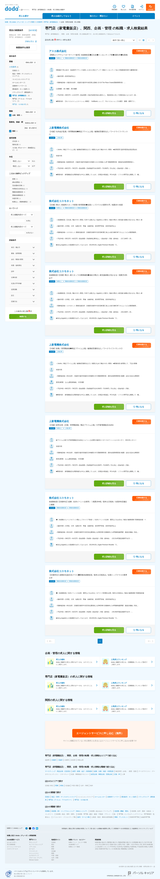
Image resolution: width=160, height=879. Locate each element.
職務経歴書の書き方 (124, 842)
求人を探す (24, 16)
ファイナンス (33, 851)
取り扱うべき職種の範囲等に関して (102, 828)
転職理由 (126, 846)
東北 (52, 844)
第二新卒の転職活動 (146, 844)
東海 (52, 849)
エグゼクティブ (34, 855)
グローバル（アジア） (36, 857)
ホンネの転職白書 (114, 849)
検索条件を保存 (23, 47)
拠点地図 (130, 866)
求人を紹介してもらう (61, 16)
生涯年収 (119, 846)
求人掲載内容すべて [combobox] (18, 215)
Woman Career (33, 860)
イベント (136, 16)
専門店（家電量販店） (51, 22)
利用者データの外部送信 (121, 828)
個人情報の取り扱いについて (23, 873)
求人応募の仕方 (104, 844)
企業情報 (131, 849)
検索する (23, 317)
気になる (138, 113)
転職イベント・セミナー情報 (78, 842)
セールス (32, 849)
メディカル (32, 846)
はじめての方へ (12, 842)
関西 (32, 22)
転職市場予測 (103, 849)
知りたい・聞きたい (99, 16)
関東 (52, 846)
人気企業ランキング (102, 846)
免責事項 (135, 828)
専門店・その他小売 (19, 104)
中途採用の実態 (142, 846)
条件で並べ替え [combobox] (119, 40)
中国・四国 (54, 855)
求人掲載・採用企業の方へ (144, 866)
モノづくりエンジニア (36, 844)
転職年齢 (133, 846)
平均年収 (113, 846)
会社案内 (121, 866)
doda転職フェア (74, 844)
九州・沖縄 (54, 857)
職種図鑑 (124, 849)
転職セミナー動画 (74, 846)
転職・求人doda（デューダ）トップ (17, 22)
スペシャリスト (34, 853)
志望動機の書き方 (137, 842)
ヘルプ (151, 828)
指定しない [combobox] (17, 161)
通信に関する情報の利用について (79, 828)
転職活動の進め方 (100, 842)
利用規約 (64, 828)
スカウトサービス (12, 849)
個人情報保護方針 (19, 876)
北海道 (53, 842)
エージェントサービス (14, 846)
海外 (52, 860)
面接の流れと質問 (115, 844)
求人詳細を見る (109, 113)
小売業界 (39, 22)
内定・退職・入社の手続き (130, 844)
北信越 (53, 851)
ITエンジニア (33, 842)
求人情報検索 (11, 844)
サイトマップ (143, 828)
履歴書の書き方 (112, 842)
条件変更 (32, 30)
